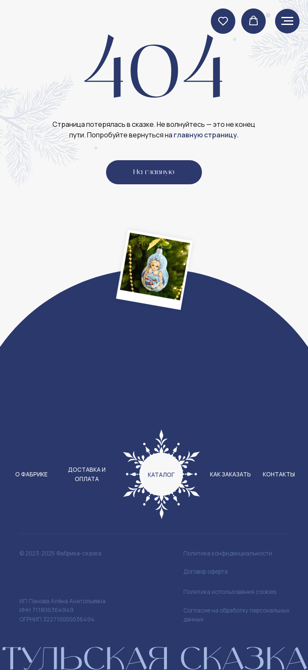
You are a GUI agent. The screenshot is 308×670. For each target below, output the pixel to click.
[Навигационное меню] (287, 21)
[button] (223, 21)
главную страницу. (206, 134)
